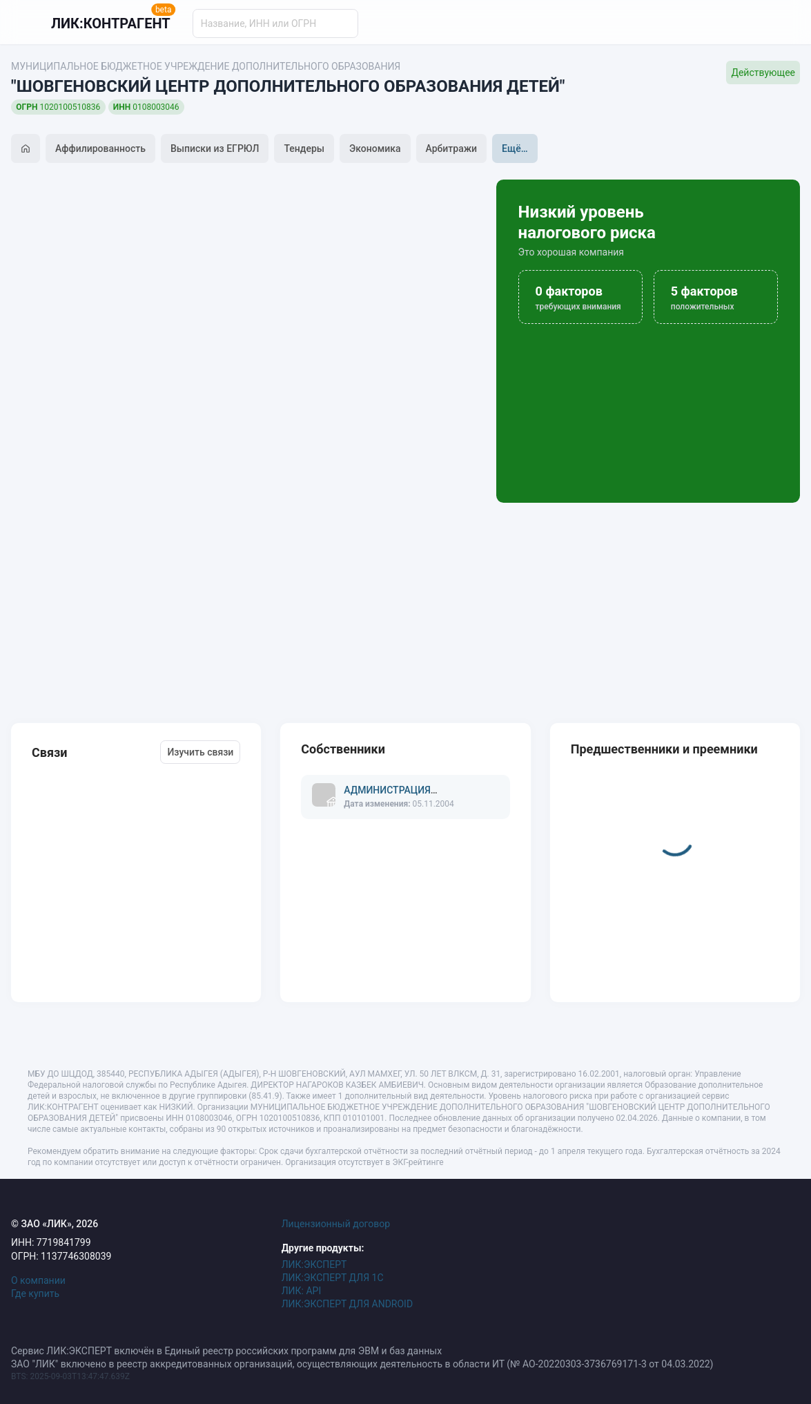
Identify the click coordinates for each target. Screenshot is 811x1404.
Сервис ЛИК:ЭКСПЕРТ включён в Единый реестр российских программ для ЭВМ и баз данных (226, 1350)
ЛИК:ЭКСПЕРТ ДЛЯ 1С (333, 1277)
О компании (38, 1280)
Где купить (35, 1293)
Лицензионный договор (336, 1223)
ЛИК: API (302, 1290)
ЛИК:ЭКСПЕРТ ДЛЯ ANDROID (347, 1303)
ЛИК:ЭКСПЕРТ (314, 1264)
